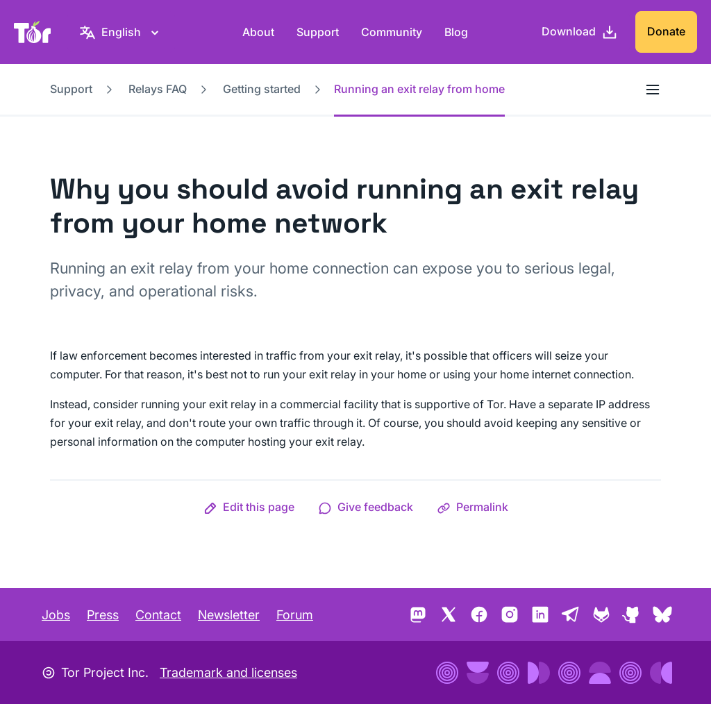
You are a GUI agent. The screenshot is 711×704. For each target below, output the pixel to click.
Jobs (56, 614)
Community (391, 32)
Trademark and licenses (228, 672)
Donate (666, 31)
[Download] (580, 32)
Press (103, 614)
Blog (456, 32)
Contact (158, 614)
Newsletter (229, 614)
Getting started (262, 89)
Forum (294, 614)
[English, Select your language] (121, 32)
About (258, 32)
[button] (249, 507)
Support (317, 32)
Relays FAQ (157, 89)
